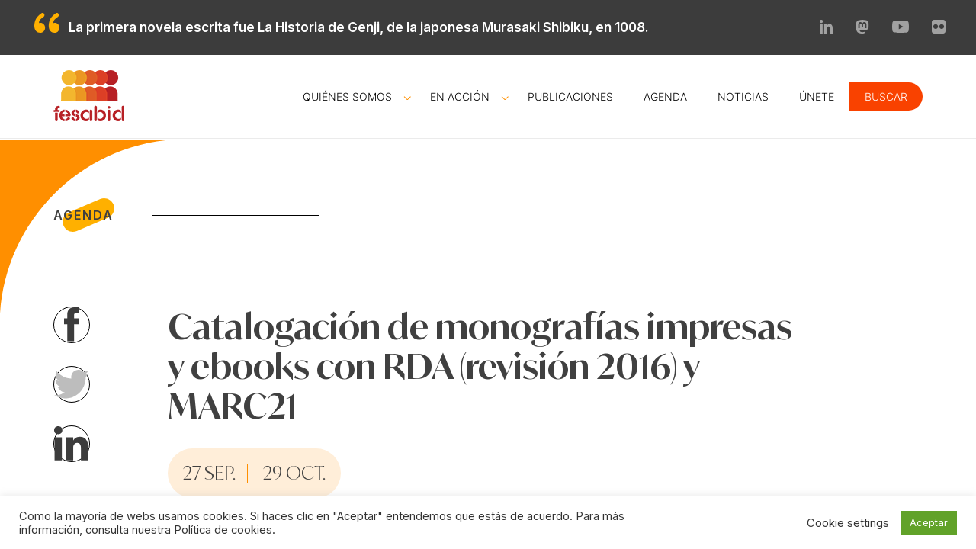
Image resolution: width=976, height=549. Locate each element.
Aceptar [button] (929, 522)
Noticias (743, 96)
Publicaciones (570, 96)
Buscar (886, 96)
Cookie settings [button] (848, 523)
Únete (816, 96)
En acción (460, 96)
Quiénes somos (347, 96)
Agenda (665, 96)
